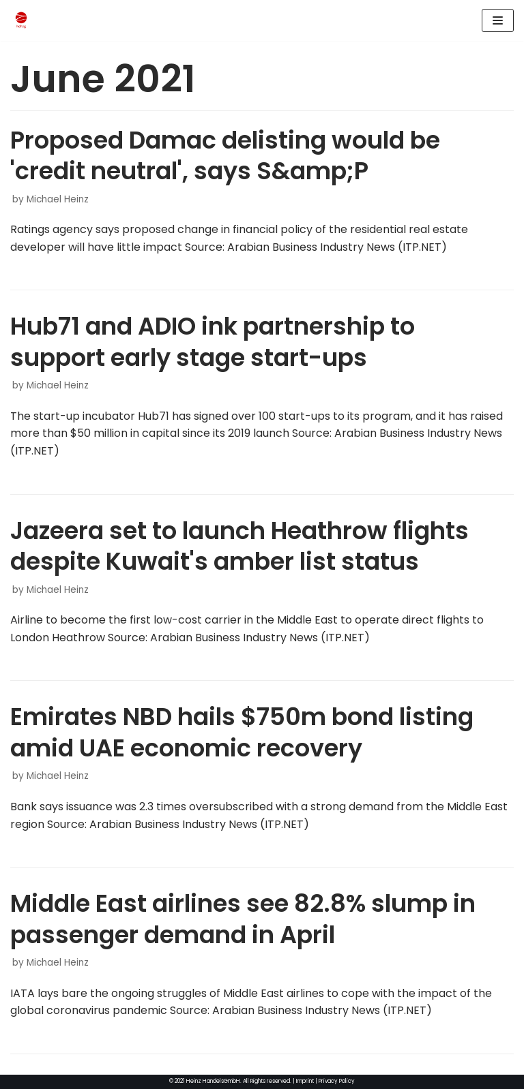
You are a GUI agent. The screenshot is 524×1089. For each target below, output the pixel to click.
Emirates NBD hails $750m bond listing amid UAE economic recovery (242, 732)
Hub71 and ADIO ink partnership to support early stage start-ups (212, 341)
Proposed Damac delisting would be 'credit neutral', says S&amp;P (225, 155)
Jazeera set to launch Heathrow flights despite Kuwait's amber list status (239, 546)
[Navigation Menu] (498, 20)
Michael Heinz (58, 199)
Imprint (305, 1081)
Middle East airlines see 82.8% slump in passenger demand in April (243, 919)
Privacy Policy (337, 1081)
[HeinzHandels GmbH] (21, 20)
